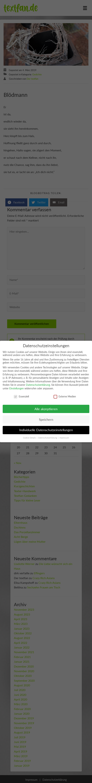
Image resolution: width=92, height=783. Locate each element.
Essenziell (21, 396)
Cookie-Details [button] (29, 438)
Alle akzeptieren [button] (46, 409)
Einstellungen (16, 388)
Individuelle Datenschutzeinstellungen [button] (46, 430)
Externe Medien (65, 396)
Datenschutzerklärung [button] (48, 438)
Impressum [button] (64, 438)
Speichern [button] (46, 419)
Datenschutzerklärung (38, 384)
